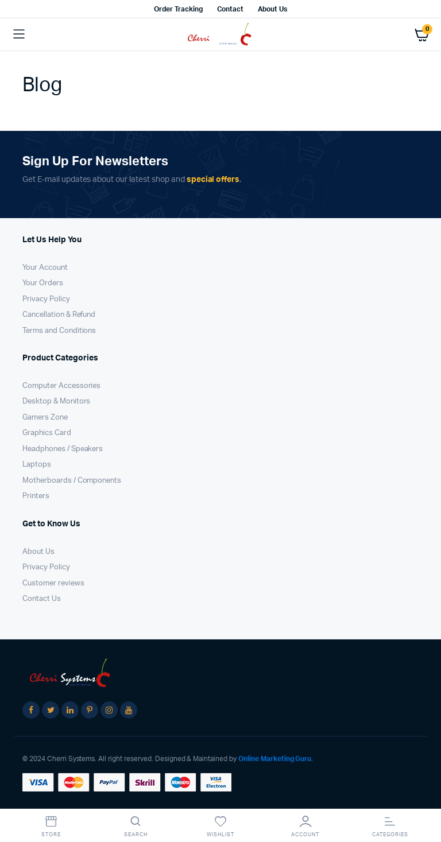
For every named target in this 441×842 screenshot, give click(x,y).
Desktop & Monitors (56, 401)
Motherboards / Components (71, 480)
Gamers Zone (45, 417)
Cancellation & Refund (58, 315)
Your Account (45, 267)
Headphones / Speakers (62, 449)
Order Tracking (178, 9)
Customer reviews (53, 583)
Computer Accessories (61, 386)
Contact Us (41, 599)
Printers (35, 496)
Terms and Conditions (59, 331)
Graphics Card (46, 433)
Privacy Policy (46, 299)
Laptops (36, 464)
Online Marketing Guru (274, 758)
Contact (230, 9)
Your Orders (42, 283)
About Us (272, 9)
